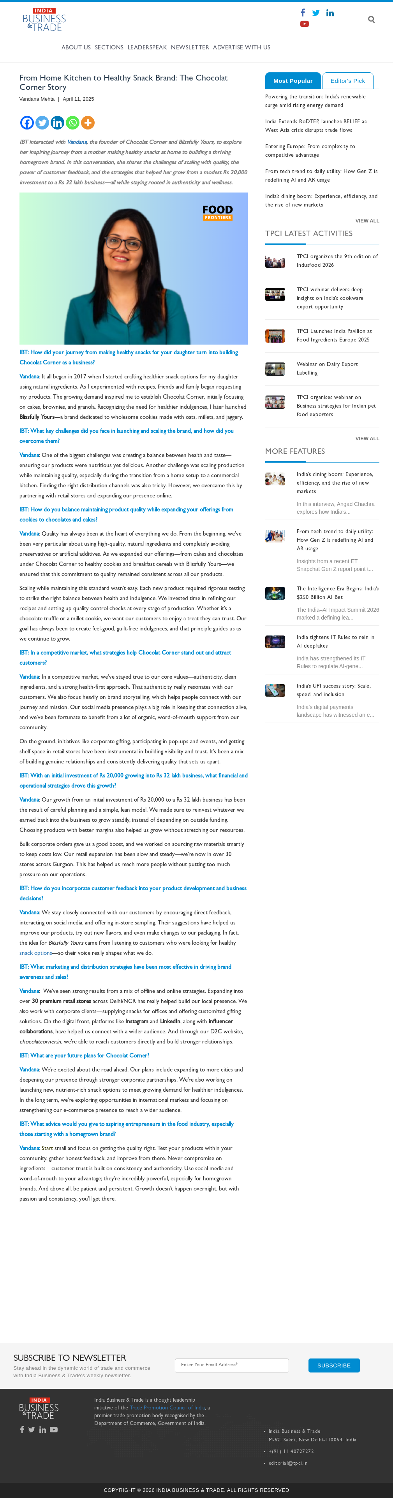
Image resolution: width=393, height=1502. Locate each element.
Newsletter (190, 48)
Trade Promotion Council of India (167, 1408)
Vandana (76, 143)
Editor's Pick (348, 80)
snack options (35, 954)
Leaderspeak (147, 48)
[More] (88, 123)
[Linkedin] (57, 123)
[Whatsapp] (72, 123)
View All (368, 221)
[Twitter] (42, 123)
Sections (109, 48)
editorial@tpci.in (288, 1463)
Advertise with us (242, 48)
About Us (76, 48)
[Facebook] (27, 123)
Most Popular (293, 80)
